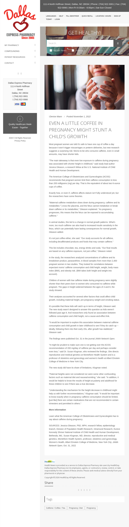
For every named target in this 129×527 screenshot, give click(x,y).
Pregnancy (91, 508)
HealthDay (64, 477)
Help (61, 16)
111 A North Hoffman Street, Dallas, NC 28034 (66, 4)
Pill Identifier (72, 16)
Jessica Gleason (56, 167)
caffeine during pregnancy (70, 419)
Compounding (12, 51)
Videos (77, 50)
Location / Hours (103, 16)
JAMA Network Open (104, 338)
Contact (9, 63)
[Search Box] (80, 43)
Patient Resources (15, 57)
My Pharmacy (12, 45)
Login (57, 19)
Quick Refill (87, 16)
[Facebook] (18, 73)
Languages (51, 16)
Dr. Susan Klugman (73, 351)
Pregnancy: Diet (76, 508)
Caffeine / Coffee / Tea (55, 508)
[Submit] (117, 43)
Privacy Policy (20, 141)
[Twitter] (21, 73)
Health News (58, 50)
